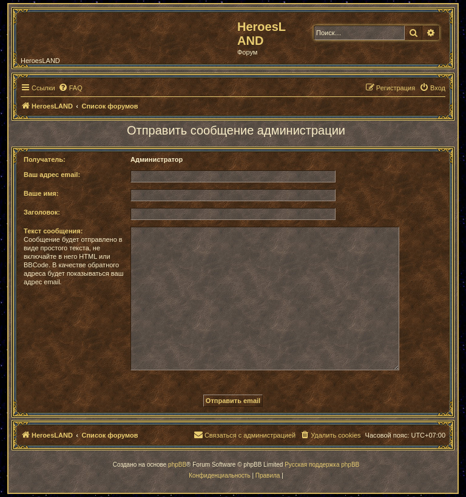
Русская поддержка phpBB (322, 464)
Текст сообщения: (53, 231)
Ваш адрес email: (52, 174)
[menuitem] (70, 88)
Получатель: (45, 159)
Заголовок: (42, 212)
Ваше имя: (41, 193)
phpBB (177, 464)
